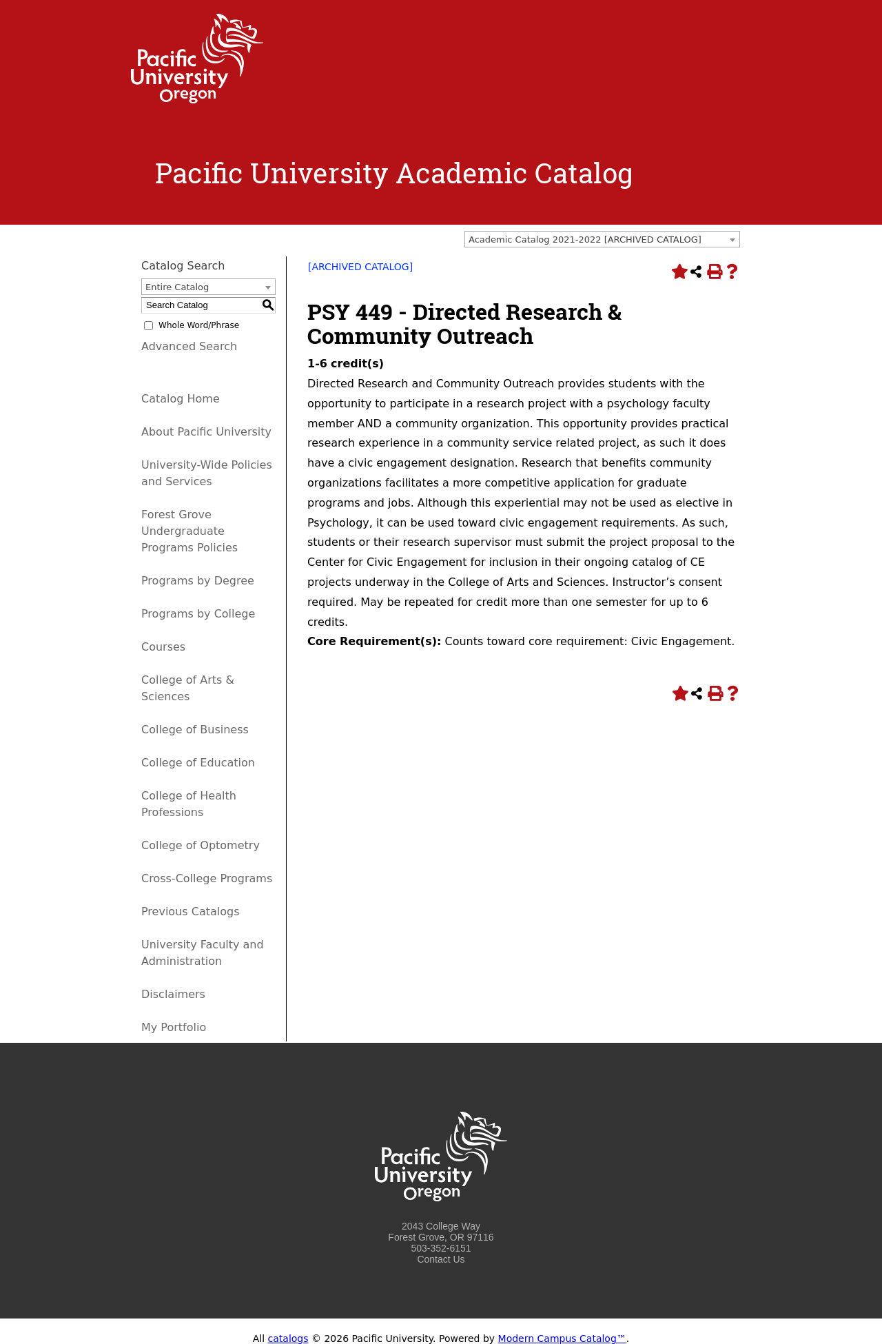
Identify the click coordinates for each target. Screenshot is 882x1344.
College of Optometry (200, 845)
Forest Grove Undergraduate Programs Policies (189, 531)
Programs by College (198, 613)
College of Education (198, 762)
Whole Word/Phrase (198, 325)
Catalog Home (180, 398)
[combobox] (602, 239)
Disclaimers (173, 994)
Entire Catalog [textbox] (177, 287)
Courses (163, 646)
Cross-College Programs (206, 878)
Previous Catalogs (190, 911)
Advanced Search (189, 346)
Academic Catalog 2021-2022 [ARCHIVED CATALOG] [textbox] (585, 239)
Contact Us (440, 1259)
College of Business (195, 729)
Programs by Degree (197, 580)
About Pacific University (206, 431)
